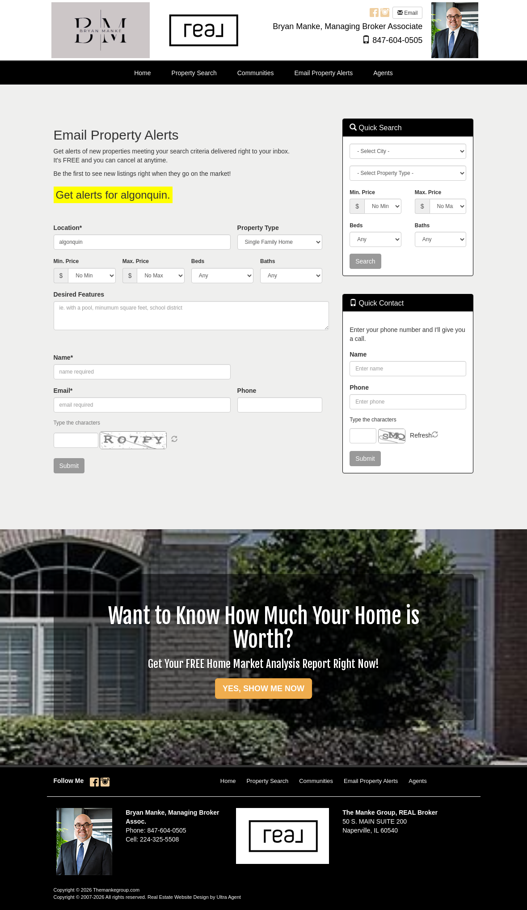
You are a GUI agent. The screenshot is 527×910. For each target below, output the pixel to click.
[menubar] (263, 73)
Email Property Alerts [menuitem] (323, 73)
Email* (63, 390)
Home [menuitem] (142, 73)
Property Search (267, 781)
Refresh (421, 435)
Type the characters (373, 420)
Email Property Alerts (371, 781)
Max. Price (135, 261)
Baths (267, 261)
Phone (247, 390)
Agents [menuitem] (383, 73)
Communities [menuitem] (255, 73)
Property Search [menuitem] (194, 73)
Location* (68, 227)
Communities (316, 781)
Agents (417, 781)
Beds (197, 261)
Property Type (258, 227)
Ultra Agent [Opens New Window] (228, 897)
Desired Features (79, 294)
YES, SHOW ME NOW (263, 688)
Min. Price (66, 261)
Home (228, 781)
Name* (63, 357)
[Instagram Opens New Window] (384, 12)
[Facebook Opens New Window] (374, 12)
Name (358, 354)
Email (407, 13)
